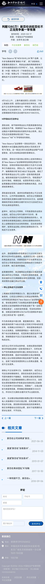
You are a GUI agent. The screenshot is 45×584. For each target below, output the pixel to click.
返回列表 (15, 19)
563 (41, 51)
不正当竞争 (16, 45)
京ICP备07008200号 (20, 569)
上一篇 (6, 418)
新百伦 (27, 45)
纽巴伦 (35, 45)
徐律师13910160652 (20, 541)
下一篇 (38, 418)
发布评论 (36, 524)
